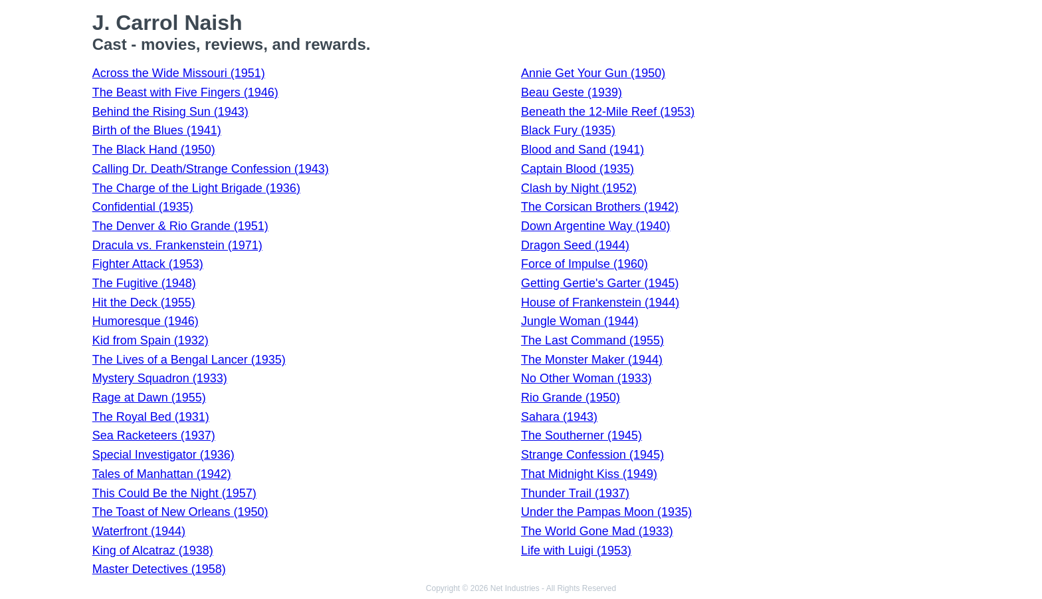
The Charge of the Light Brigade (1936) (196, 188)
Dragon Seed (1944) (575, 245)
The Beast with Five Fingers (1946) (185, 92)
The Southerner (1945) (581, 435)
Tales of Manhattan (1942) (161, 474)
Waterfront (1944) (138, 531)
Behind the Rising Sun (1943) (170, 111)
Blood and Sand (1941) (582, 149)
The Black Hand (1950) (153, 149)
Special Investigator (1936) (163, 454)
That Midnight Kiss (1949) (589, 474)
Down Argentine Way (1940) (595, 226)
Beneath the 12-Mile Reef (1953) (607, 111)
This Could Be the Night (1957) (174, 493)
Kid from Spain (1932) (150, 340)
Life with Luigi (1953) (576, 550)
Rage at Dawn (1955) (149, 397)
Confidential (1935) (142, 206)
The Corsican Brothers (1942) (599, 206)
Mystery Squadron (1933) (159, 378)
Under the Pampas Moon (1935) (606, 512)
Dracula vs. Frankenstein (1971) (177, 245)
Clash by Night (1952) (579, 188)
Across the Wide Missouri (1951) (178, 73)
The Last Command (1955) (592, 340)
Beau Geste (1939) (571, 92)
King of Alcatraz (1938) (152, 550)
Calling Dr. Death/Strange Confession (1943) (210, 169)
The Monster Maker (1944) (592, 359)
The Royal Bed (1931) (150, 416)
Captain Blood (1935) (577, 169)
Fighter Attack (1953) (147, 264)
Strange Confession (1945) (592, 454)
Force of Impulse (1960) (584, 264)
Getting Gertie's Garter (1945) (600, 283)
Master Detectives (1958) (159, 569)
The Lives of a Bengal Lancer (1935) (189, 359)
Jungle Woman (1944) (580, 321)
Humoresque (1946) (145, 321)
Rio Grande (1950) (570, 397)
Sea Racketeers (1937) (153, 435)
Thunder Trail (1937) (575, 493)
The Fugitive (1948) (144, 283)
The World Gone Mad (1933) (597, 531)
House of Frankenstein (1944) (600, 302)
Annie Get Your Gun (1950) (593, 73)
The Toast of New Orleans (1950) (180, 512)
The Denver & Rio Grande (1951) (180, 226)
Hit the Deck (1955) (143, 302)
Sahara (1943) (559, 416)
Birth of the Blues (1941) (156, 130)
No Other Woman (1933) (586, 378)
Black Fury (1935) (568, 130)
